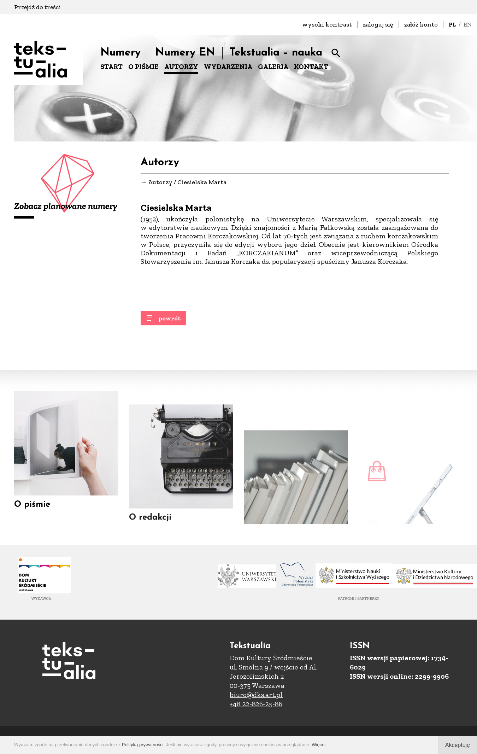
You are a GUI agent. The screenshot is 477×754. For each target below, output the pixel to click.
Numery (120, 52)
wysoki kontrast (327, 24)
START (111, 66)
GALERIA (273, 66)
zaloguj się (378, 24)
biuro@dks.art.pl (256, 694)
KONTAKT (311, 66)
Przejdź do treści (37, 7)
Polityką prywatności (143, 744)
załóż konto (421, 24)
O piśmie (32, 518)
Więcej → (321, 744)
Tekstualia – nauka (276, 52)
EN (468, 24)
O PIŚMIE (143, 66)
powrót (169, 323)
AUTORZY (181, 66)
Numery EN (185, 52)
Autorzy (160, 182)
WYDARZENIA (228, 66)
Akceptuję (457, 745)
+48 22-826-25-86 (256, 704)
